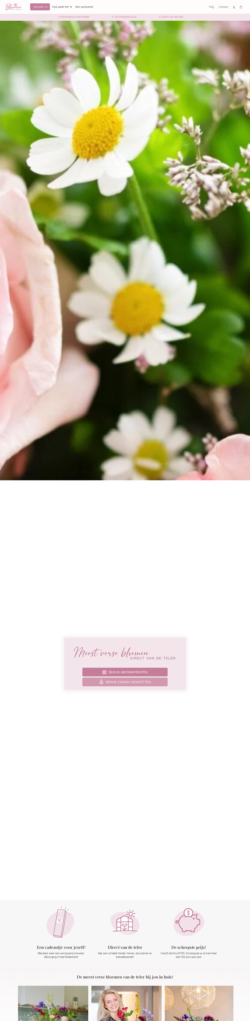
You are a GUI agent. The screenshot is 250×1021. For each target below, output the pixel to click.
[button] (46, 6)
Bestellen (39, 6)
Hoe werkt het (60, 6)
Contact (223, 6)
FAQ (211, 6)
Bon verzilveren (84, 6)
